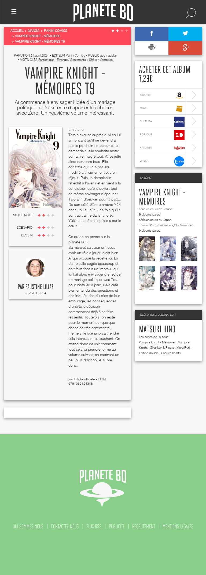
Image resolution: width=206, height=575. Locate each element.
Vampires (106, 60)
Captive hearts (171, 353)
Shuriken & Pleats (162, 348)
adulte (112, 55)
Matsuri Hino (157, 329)
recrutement (143, 526)
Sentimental (78, 60)
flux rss (93, 526)
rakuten (162, 148)
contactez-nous (65, 526)
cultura (162, 122)
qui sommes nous (28, 526)
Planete (103, 13)
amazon (162, 95)
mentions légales (178, 526)
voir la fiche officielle (81, 379)
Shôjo (93, 60)
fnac (162, 108)
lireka (162, 161)
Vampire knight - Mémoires (157, 342)
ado (102, 55)
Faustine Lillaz (39, 287)
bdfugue (162, 135)
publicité (117, 526)
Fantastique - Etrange (53, 60)
